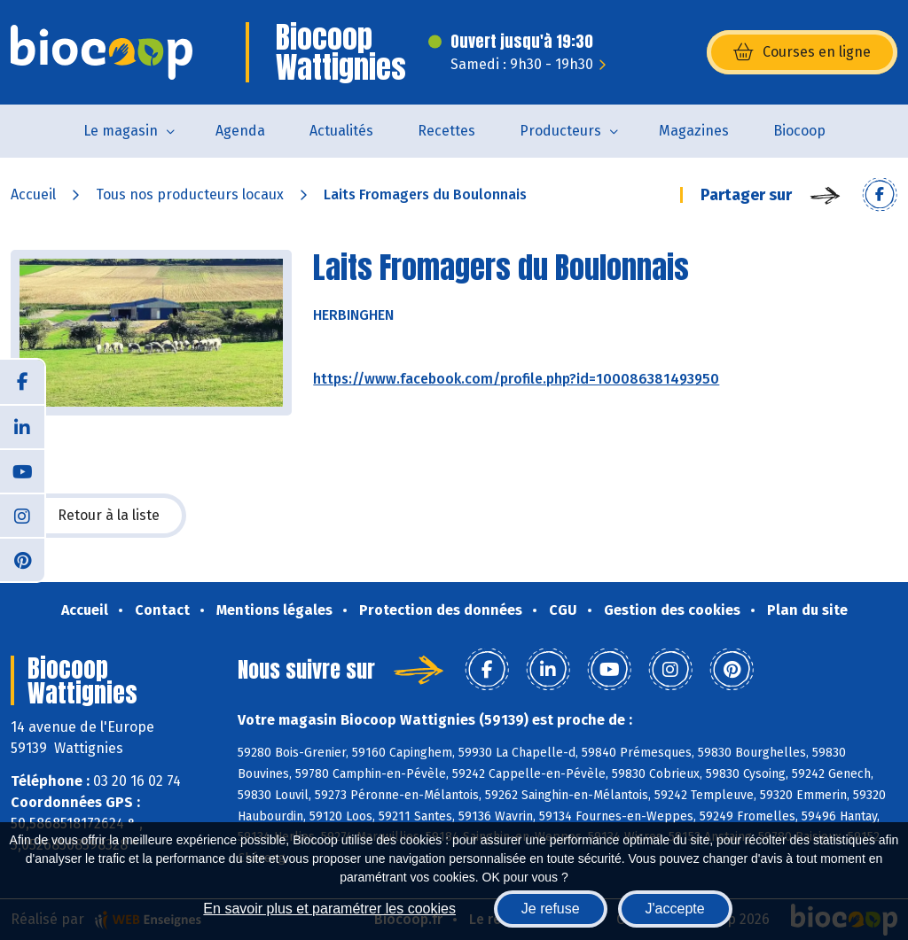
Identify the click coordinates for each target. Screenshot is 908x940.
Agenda (240, 130)
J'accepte (675, 908)
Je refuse (550, 908)
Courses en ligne (802, 52)
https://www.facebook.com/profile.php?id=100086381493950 (516, 378)
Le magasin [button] (120, 130)
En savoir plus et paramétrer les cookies (329, 908)
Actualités (341, 130)
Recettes (446, 130)
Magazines (694, 130)
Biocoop (799, 130)
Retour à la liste (98, 515)
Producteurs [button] (560, 130)
